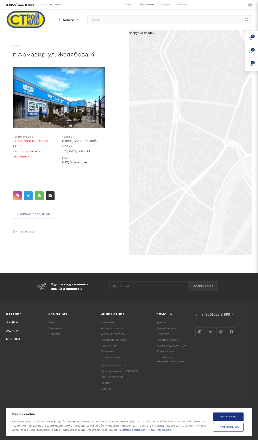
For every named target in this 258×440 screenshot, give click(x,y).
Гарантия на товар (114, 339)
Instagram (17, 195)
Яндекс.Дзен (50, 195)
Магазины (108, 322)
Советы (106, 388)
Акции (12, 322)
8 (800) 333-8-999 (20, 5)
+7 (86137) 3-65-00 (76, 151)
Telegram (28, 195)
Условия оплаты (112, 328)
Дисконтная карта (113, 365)
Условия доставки (113, 334)
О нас (52, 322)
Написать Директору (171, 345)
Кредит (161, 322)
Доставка (162, 334)
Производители (112, 377)
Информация (113, 314)
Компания (58, 314)
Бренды (13, 338)
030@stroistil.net (75, 162)
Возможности (110, 357)
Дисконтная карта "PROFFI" (120, 371)
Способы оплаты (168, 328)
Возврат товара (167, 339)
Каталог (13, 314)
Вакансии (55, 328)
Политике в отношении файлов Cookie (144, 429)
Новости (54, 334)
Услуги (12, 330)
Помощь (164, 314)
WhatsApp (39, 195)
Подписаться (203, 286)
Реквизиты (108, 345)
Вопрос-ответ (165, 351)
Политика (107, 351)
